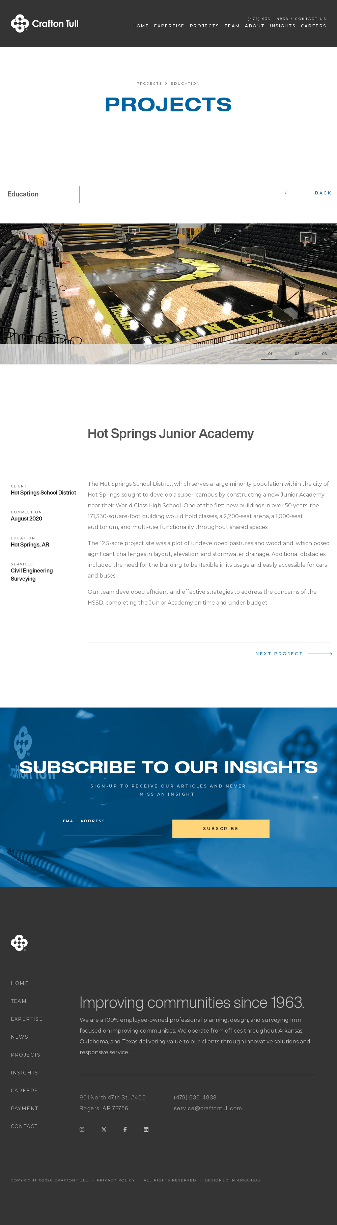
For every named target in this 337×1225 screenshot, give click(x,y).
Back (323, 192)
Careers (314, 25)
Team (232, 25)
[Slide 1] (269, 354)
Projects (204, 25)
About (255, 25)
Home (141, 25)
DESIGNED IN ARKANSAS (233, 1180)
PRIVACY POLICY (116, 1180)
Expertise (169, 25)
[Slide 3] (318, 354)
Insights (283, 25)
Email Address (84, 822)
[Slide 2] (291, 354)
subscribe (221, 828)
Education (185, 83)
